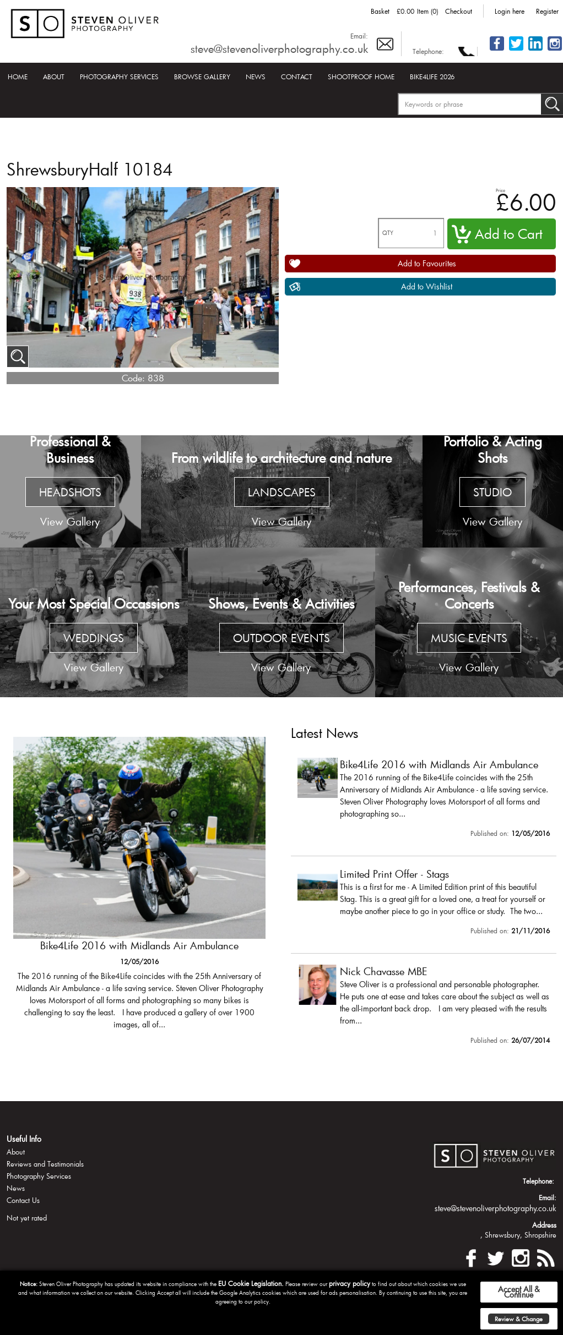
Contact (296, 76)
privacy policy (349, 1283)
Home (18, 76)
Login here (509, 11)
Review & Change (519, 1319)
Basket (380, 11)
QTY (387, 233)
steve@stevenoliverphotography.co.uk (279, 48)
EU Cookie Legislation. (251, 1283)
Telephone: (428, 51)
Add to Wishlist (426, 286)
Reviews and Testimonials (45, 1163)
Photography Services (119, 76)
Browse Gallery (202, 76)
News (256, 76)
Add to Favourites (427, 263)
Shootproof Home (361, 76)
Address (544, 1225)
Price (500, 190)
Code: (133, 378)
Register (547, 11)
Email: (359, 35)
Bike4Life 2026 (432, 76)
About (53, 76)
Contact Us (23, 1200)
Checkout (458, 11)
